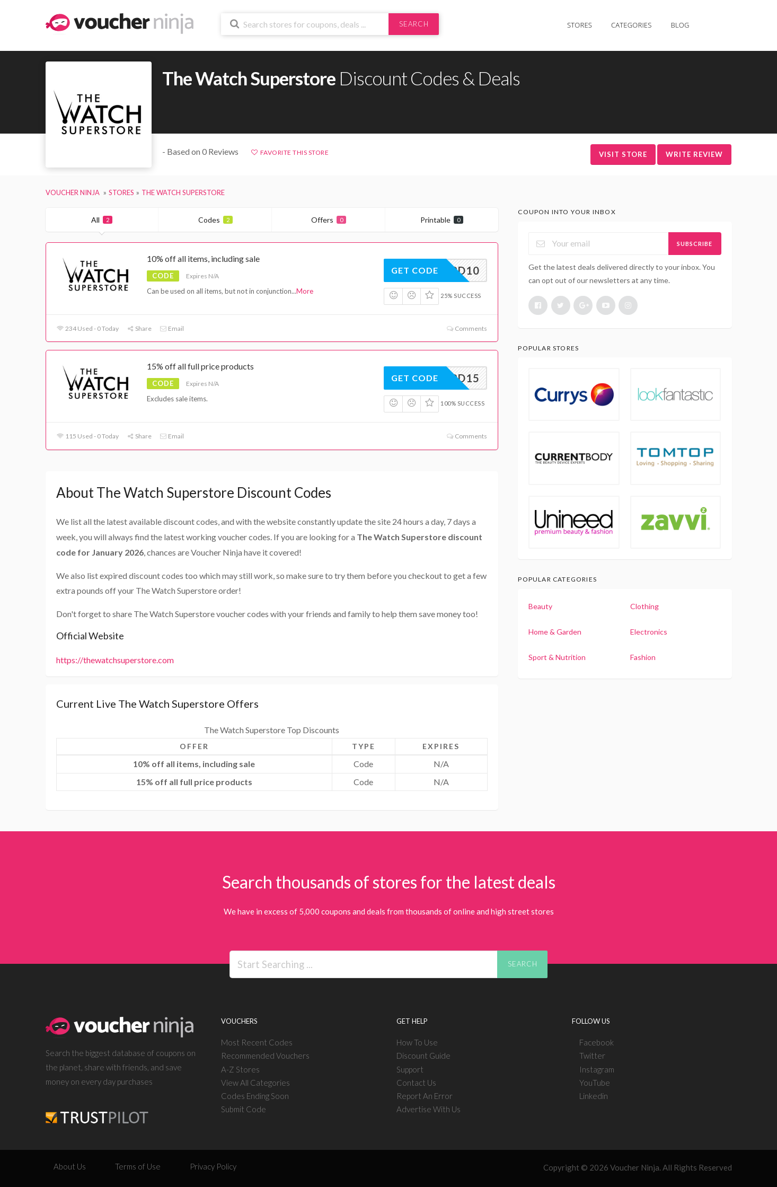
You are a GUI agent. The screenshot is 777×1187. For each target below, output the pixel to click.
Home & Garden (554, 631)
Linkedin (593, 1096)
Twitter (592, 1055)
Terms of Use (138, 1166)
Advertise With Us (428, 1109)
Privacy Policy (213, 1166)
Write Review (694, 154)
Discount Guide (423, 1055)
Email (172, 328)
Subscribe (694, 243)
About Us (70, 1166)
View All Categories (255, 1082)
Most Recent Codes (257, 1042)
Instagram (596, 1069)
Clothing (644, 606)
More (304, 291)
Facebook (596, 1042)
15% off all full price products (200, 366)
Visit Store (623, 154)
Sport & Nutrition (557, 657)
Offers (328, 219)
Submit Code (243, 1109)
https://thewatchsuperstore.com (115, 660)
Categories (631, 25)
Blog (680, 25)
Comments (466, 328)
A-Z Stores (240, 1069)
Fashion (643, 657)
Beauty (540, 606)
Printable (441, 219)
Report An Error (424, 1096)
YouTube (594, 1082)
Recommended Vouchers (265, 1055)
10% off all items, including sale (203, 258)
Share (139, 328)
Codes (215, 219)
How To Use (417, 1042)
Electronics (648, 631)
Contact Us (416, 1082)
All (101, 219)
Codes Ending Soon (255, 1096)
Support (409, 1069)
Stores (579, 25)
